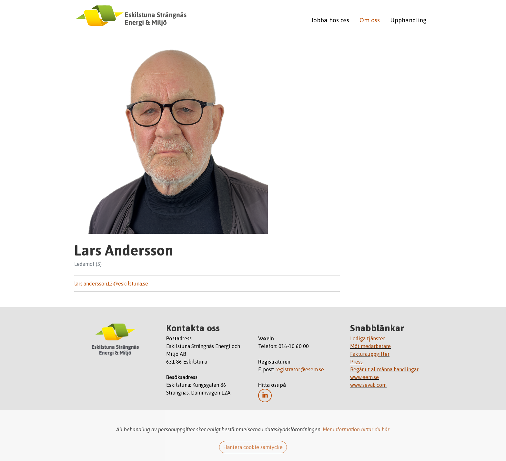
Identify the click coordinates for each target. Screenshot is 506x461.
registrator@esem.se (299, 369)
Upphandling (408, 20)
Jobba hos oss (330, 20)
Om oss (369, 20)
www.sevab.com (368, 385)
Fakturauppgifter (370, 354)
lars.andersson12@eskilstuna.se (111, 283)
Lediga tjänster (367, 338)
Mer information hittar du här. (356, 429)
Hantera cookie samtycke (253, 447)
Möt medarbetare (370, 346)
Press (356, 362)
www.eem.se (364, 377)
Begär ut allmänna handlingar (384, 369)
